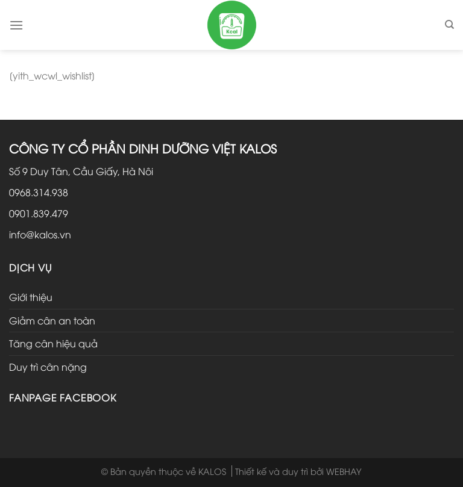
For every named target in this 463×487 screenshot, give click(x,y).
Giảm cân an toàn (52, 320)
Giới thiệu (30, 296)
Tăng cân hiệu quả (53, 343)
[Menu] (16, 25)
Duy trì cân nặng (48, 366)
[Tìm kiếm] (449, 24)
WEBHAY (344, 471)
